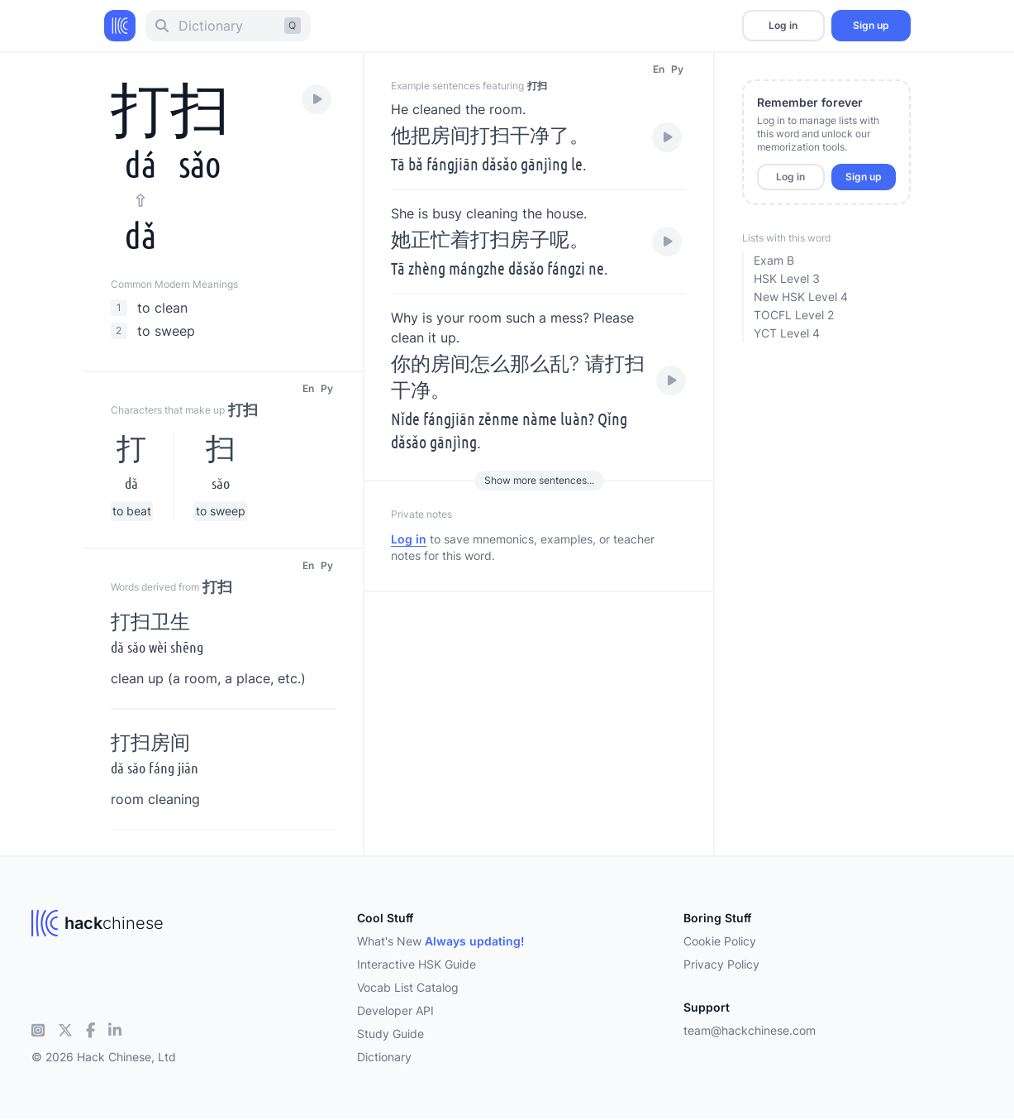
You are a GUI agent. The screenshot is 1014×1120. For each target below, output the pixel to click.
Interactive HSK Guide (416, 964)
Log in (783, 25)
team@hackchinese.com (749, 1030)
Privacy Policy (721, 964)
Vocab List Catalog (408, 987)
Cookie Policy (719, 941)
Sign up (870, 25)
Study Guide (390, 1034)
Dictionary (384, 1057)
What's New (441, 941)
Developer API (395, 1010)
